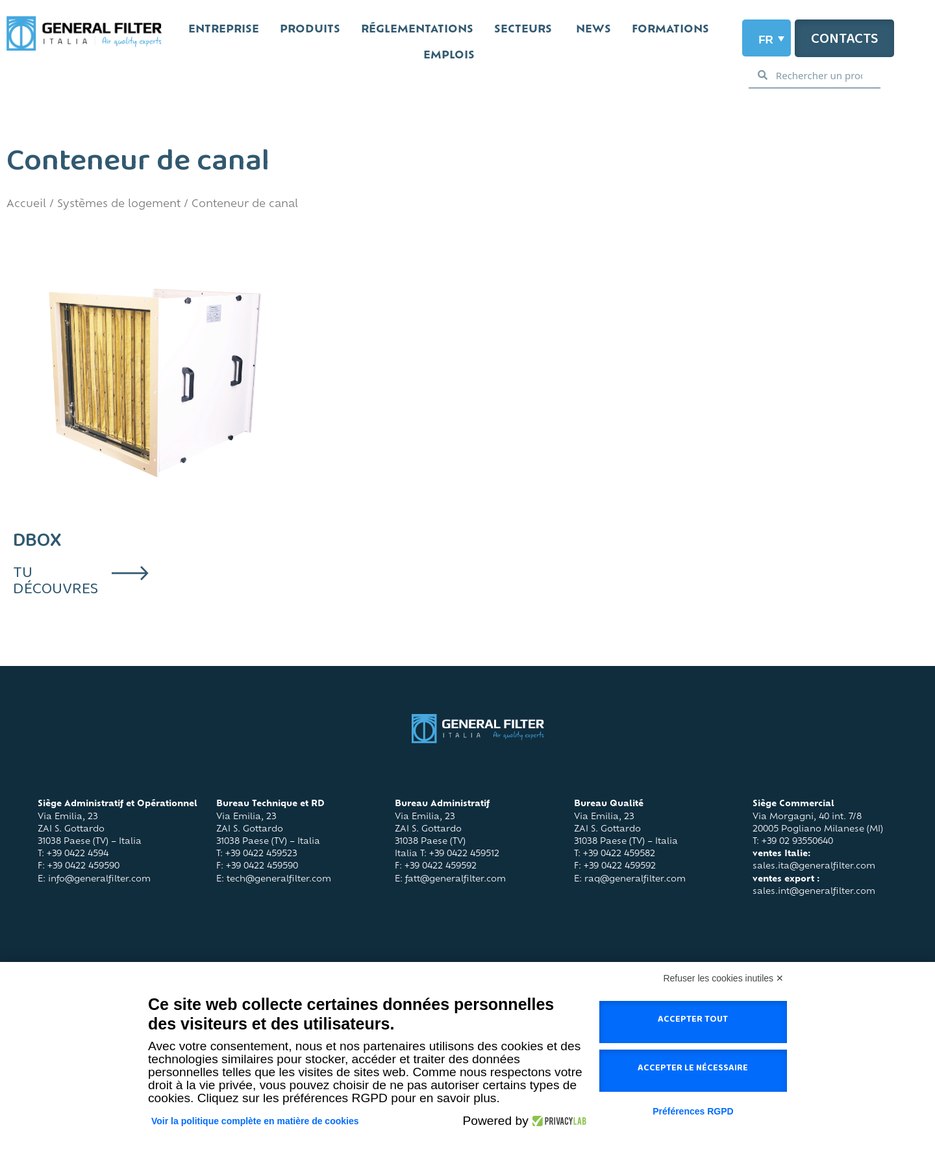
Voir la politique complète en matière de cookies (255, 1121)
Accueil (26, 204)
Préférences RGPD (693, 1111)
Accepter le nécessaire (693, 1070)
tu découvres (55, 584)
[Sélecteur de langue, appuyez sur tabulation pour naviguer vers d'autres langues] (766, 37)
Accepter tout (693, 1021)
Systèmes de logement (119, 204)
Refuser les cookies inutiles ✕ (723, 978)
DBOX (37, 545)
